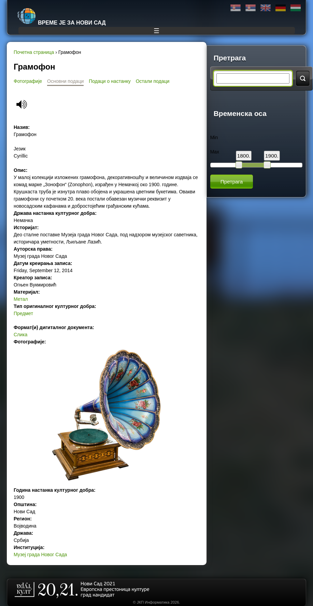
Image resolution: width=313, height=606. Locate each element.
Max (214, 151)
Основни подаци (65, 81)
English (265, 8)
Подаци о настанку (109, 81)
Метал (21, 299)
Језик (20, 148)
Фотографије (28, 81)
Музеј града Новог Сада (40, 554)
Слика (20, 334)
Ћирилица (235, 8)
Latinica (250, 8)
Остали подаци (153, 81)
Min (214, 137)
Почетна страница (34, 52)
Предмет (23, 313)
